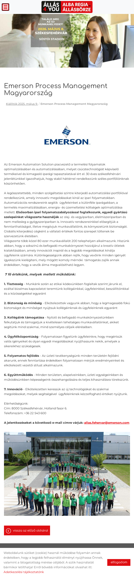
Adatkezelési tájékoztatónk (24, 572)
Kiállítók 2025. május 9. (22, 104)
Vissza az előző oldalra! (30, 530)
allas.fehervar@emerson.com (106, 423)
